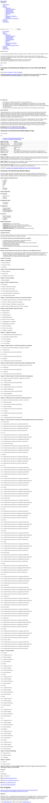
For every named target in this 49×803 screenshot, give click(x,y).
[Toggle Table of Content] (1, 136)
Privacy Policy (6, 21)
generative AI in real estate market (13, 74)
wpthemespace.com (27, 801)
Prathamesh (19, 72)
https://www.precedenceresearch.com (11, 780)
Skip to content (4, 1)
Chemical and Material (10, 9)
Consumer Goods (9, 10)
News (4, 5)
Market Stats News (8, 801)
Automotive (8, 8)
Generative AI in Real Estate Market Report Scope (13, 138)
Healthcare (8, 13)
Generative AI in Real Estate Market (8, 784)
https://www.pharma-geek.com (9, 782)
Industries (5, 6)
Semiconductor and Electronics (12, 18)
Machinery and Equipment (11, 16)
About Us (5, 19)
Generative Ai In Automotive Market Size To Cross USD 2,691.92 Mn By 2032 (23, 168)
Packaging (8, 17)
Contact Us (5, 20)
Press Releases (6, 4)
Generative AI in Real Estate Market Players (12, 139)
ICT (6, 15)
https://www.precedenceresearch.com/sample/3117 (16, 128)
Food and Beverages (10, 12)
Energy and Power (9, 11)
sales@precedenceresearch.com (10, 778)
